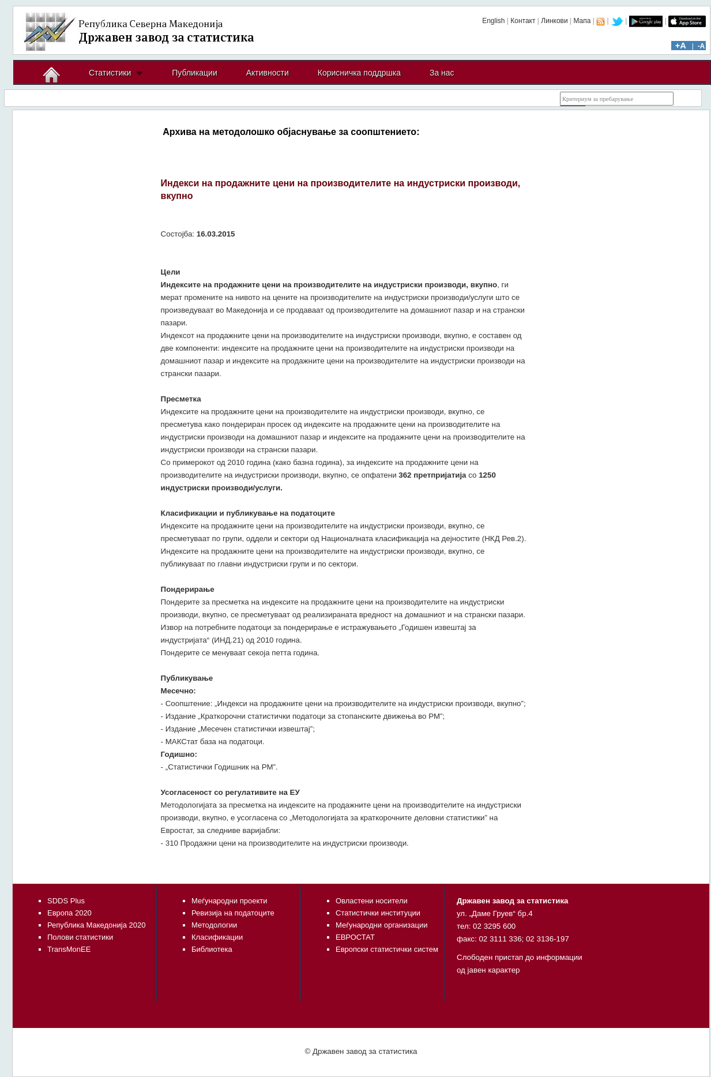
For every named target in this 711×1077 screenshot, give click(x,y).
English (493, 21)
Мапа (581, 21)
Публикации (194, 72)
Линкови (554, 21)
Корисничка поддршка (359, 72)
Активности (267, 72)
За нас (442, 72)
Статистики (110, 72)
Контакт (522, 21)
